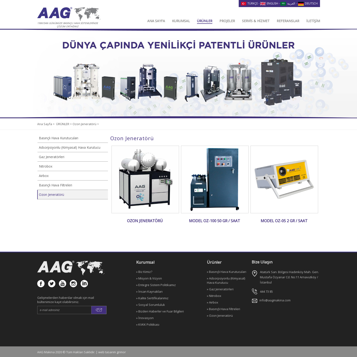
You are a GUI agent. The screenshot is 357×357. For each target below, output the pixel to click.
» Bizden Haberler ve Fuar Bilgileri (160, 311)
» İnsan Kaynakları (149, 291)
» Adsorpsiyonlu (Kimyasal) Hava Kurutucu (226, 280)
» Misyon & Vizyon (149, 278)
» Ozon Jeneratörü (220, 315)
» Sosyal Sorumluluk (150, 305)
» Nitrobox (214, 296)
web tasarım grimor (112, 352)
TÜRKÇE (249, 3)
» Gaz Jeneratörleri (220, 289)
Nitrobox (45, 166)
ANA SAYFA (156, 21)
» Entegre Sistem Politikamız (156, 285)
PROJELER (227, 21)
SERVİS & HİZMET (256, 21)
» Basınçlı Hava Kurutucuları (226, 272)
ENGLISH (269, 3)
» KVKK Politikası (147, 324)
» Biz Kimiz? (144, 272)
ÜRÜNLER (204, 21)
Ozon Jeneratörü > (86, 124)
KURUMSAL (181, 21)
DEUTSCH (308, 3)
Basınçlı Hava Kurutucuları (58, 138)
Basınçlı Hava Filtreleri (55, 185)
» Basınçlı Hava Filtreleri (223, 309)
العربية (287, 3)
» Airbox (212, 302)
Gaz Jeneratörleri (51, 157)
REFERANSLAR (288, 21)
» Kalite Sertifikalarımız (152, 298)
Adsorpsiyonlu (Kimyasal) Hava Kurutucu (69, 147)
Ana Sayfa (45, 124)
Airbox (44, 175)
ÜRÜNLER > (64, 124)
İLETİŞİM (313, 21)
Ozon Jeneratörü (51, 194)
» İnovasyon (145, 318)
